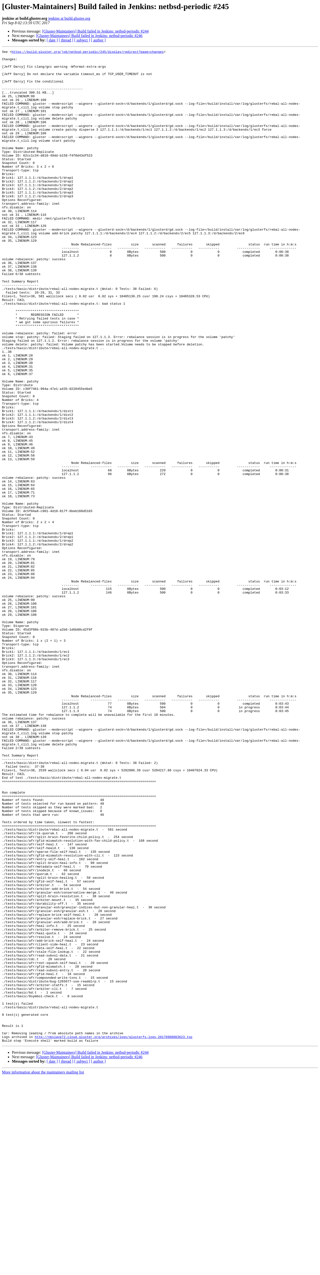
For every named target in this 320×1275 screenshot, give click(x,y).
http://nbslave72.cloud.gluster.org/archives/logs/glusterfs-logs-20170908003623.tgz (114, 1234)
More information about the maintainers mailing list (43, 1271)
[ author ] (98, 40)
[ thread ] (66, 40)
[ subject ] (82, 40)
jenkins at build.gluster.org (69, 18)
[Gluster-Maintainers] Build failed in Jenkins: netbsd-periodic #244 (95, 31)
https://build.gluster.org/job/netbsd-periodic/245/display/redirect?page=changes (88, 52)
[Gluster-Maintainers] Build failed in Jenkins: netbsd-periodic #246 (89, 36)
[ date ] (52, 40)
